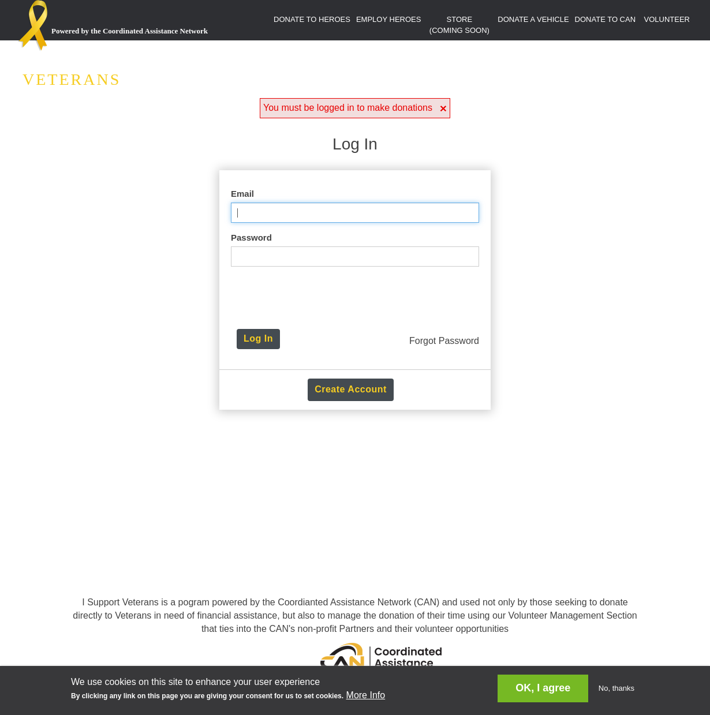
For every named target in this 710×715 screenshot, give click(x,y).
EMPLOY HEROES (388, 19)
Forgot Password (444, 341)
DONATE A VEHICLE (533, 19)
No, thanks (616, 688)
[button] (443, 108)
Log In (258, 338)
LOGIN (678, 43)
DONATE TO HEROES (312, 19)
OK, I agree (542, 688)
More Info (366, 695)
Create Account (351, 389)
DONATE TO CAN (605, 19)
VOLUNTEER (667, 19)
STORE (459, 25)
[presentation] (358, 297)
